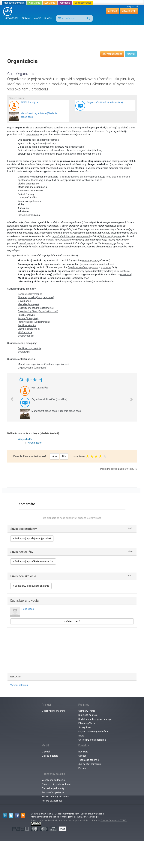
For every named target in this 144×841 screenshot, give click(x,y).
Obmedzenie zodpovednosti (56, 784)
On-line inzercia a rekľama (92, 740)
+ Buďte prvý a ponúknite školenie (31, 585)
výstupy (94, 260)
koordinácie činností (44, 153)
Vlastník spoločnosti (29, 328)
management (83, 236)
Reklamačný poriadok (53, 792)
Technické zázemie (88, 760)
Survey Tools (85, 727)
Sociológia (24, 351)
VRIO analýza (25, 332)
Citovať (131, 54)
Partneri (82, 768)
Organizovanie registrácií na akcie (93, 733)
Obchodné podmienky (53, 788)
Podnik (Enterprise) (28, 318)
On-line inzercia (50, 756)
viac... (131, 528)
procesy (109, 243)
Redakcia (83, 751)
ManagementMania (14, 2)
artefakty (98, 271)
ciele (131, 127)
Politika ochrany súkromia (55, 796)
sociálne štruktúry (90, 264)
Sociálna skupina (27, 325)
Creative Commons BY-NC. (113, 820)
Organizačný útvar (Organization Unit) (38, 311)
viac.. (131, 551)
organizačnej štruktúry (44, 143)
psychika (93, 267)
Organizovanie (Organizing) (32, 367)
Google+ (95, 817)
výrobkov (87, 180)
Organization (35, 442)
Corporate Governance (30, 294)
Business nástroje (88, 715)
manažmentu (26, 243)
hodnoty (108, 271)
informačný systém (111, 236)
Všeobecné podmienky (53, 780)
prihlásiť (112, 11)
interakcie (107, 264)
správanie (106, 267)
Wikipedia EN (25, 439)
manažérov (124, 168)
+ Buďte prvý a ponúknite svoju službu (33, 561)
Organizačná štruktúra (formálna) (36, 307)
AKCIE (37, 18)
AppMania (34, 2)
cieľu (98, 153)
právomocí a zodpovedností (49, 150)
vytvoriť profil (129, 11)
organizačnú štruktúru (63, 236)
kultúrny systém (84, 271)
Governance (24, 301)
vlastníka (55, 168)
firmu (108, 176)
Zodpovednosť (26, 335)
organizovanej (73, 127)
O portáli (46, 751)
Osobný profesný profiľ (53, 711)
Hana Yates (28, 608)
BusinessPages (83, 2)
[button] (10, 397)
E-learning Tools (86, 723)
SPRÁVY (26, 18)
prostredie (125, 274)
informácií (48, 239)
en (128, 6)
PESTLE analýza (26, 314)
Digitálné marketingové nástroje (95, 719)
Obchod (82, 756)
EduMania (49, 2)
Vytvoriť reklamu (19, 685)
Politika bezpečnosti (52, 800)
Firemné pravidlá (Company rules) (36, 297)
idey (116, 271)
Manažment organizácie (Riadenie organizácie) (43, 364)
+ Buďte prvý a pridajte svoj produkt (32, 538)
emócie (83, 267)
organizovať (32, 134)
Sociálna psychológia (29, 348)
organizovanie (76, 146)
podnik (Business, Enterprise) (76, 176)
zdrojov (16, 250)
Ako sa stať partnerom (89, 764)
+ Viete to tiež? (72, 621)
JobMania (64, 2)
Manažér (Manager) (28, 304)
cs (132, 6)
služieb (98, 180)
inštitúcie (125, 271)
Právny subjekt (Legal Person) (34, 321)
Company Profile (86, 711)
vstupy (85, 260)
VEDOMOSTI (11, 18)
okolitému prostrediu (79, 131)
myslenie (73, 267)
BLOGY (48, 18)
